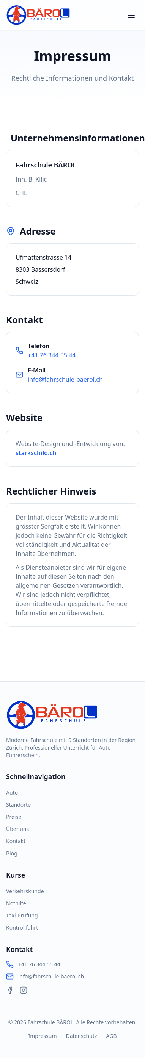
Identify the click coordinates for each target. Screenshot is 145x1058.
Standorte (18, 804)
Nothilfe (16, 903)
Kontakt (15, 841)
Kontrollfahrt (22, 927)
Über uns (17, 829)
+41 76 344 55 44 (52, 355)
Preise (13, 816)
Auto (12, 792)
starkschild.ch (36, 453)
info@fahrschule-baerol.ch (65, 379)
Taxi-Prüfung (22, 915)
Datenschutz (81, 1035)
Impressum (42, 1035)
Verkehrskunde (25, 891)
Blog (11, 853)
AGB (111, 1035)
